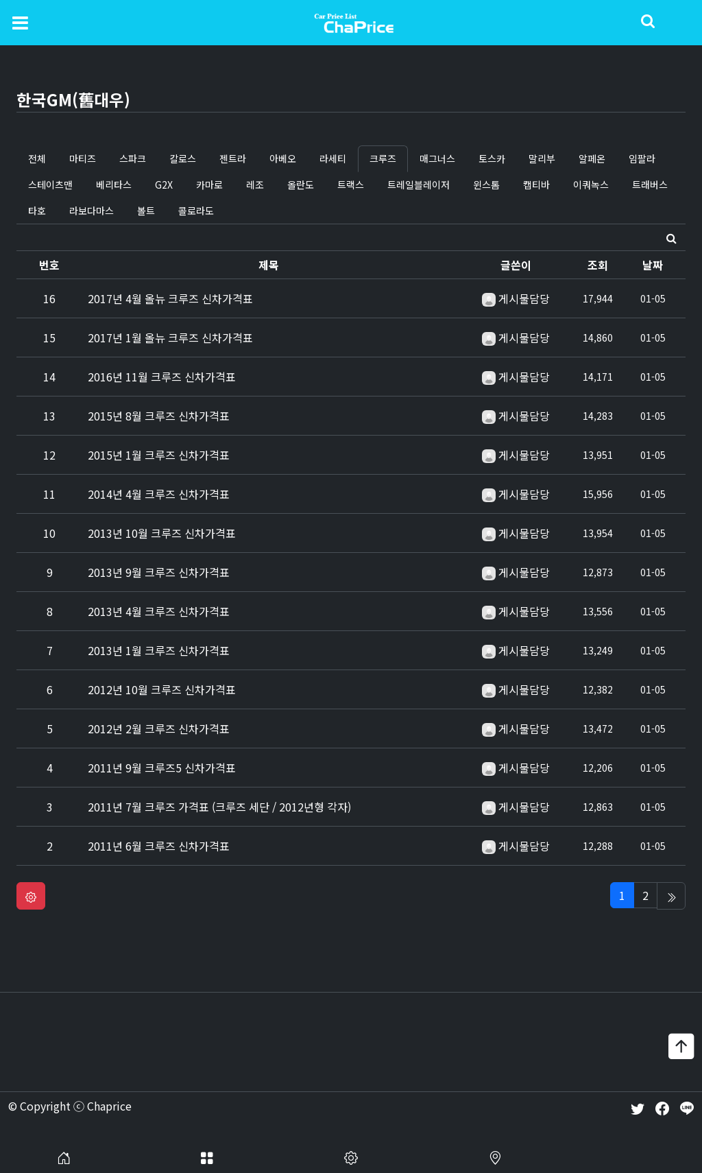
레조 (255, 184)
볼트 (146, 210)
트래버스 (650, 184)
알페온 (592, 158)
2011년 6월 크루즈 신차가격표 (159, 846)
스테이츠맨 (50, 184)
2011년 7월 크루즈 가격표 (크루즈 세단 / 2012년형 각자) (219, 806)
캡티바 (536, 184)
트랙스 (350, 184)
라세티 (332, 158)
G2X (164, 184)
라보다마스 (91, 210)
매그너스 (437, 158)
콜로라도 (196, 210)
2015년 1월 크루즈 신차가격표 (159, 455)
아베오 (282, 158)
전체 (37, 158)
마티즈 (82, 158)
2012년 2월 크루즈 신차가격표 (159, 728)
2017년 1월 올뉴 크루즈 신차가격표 (170, 337)
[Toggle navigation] (20, 22)
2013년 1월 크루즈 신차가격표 (159, 650)
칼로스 (182, 158)
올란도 (300, 184)
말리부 (542, 158)
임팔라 (642, 158)
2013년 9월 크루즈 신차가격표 (159, 572)
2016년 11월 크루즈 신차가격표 (162, 376)
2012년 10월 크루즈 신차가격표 (162, 689)
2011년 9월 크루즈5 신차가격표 (162, 767)
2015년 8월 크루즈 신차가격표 (159, 415)
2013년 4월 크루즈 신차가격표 (159, 611)
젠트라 (232, 158)
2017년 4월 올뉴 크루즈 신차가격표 (170, 298)
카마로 (209, 184)
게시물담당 (524, 298)
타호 (37, 210)
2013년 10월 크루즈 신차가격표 (162, 533)
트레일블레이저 (418, 184)
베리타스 (114, 184)
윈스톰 (486, 184)
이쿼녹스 (591, 184)
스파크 (132, 158)
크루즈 (383, 158)
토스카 (492, 158)
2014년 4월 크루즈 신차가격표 (159, 494)
